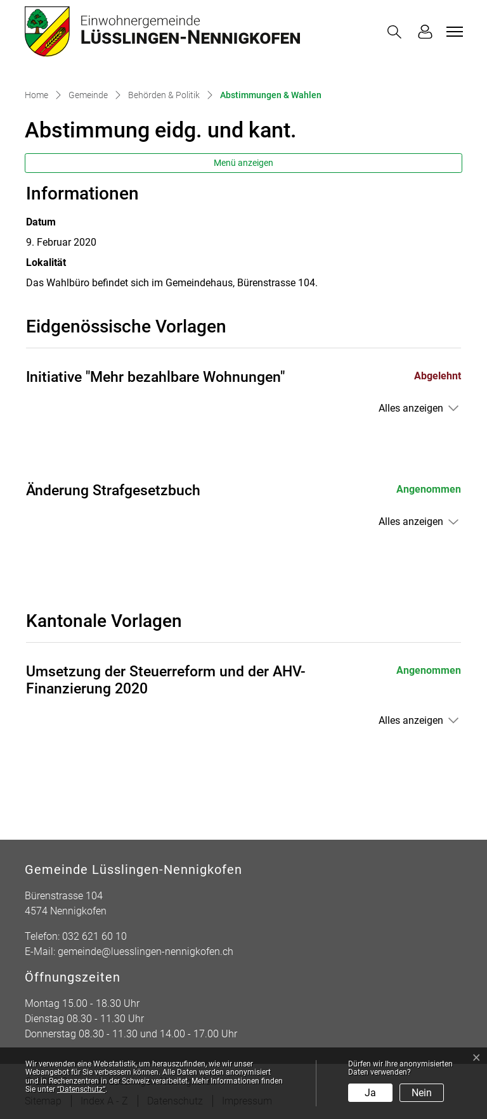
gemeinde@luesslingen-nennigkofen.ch (145, 951)
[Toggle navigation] (452, 31)
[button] (397, 32)
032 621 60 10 (94, 936)
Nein (422, 1093)
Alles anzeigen (411, 408)
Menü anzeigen (243, 163)
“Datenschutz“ (81, 1089)
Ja (370, 1093)
